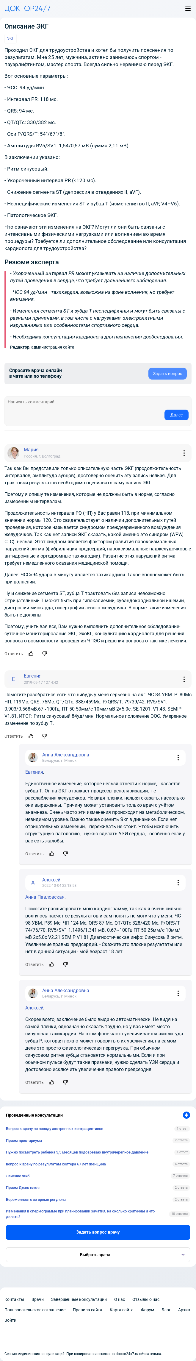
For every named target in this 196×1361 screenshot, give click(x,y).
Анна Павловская (45, 897)
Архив (184, 1309)
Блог (166, 1309)
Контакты (14, 1299)
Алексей (34, 1008)
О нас (119, 1299)
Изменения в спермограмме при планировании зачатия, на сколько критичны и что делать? (80, 1214)
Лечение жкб (17, 1176)
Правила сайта (87, 1309)
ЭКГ (10, 38)
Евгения (34, 772)
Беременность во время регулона (36, 1199)
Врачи (38, 1299)
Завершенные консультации (79, 1299)
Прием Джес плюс (23, 1187)
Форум (147, 1309)
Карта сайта (122, 1309)
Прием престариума (24, 1140)
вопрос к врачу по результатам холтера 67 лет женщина (56, 1164)
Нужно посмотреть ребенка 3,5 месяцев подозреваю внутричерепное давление (77, 1152)
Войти (10, 1320)
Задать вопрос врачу (98, 1232)
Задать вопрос (167, 373)
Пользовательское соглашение (34, 1309)
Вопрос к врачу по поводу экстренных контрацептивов (54, 1128)
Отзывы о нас (145, 1299)
